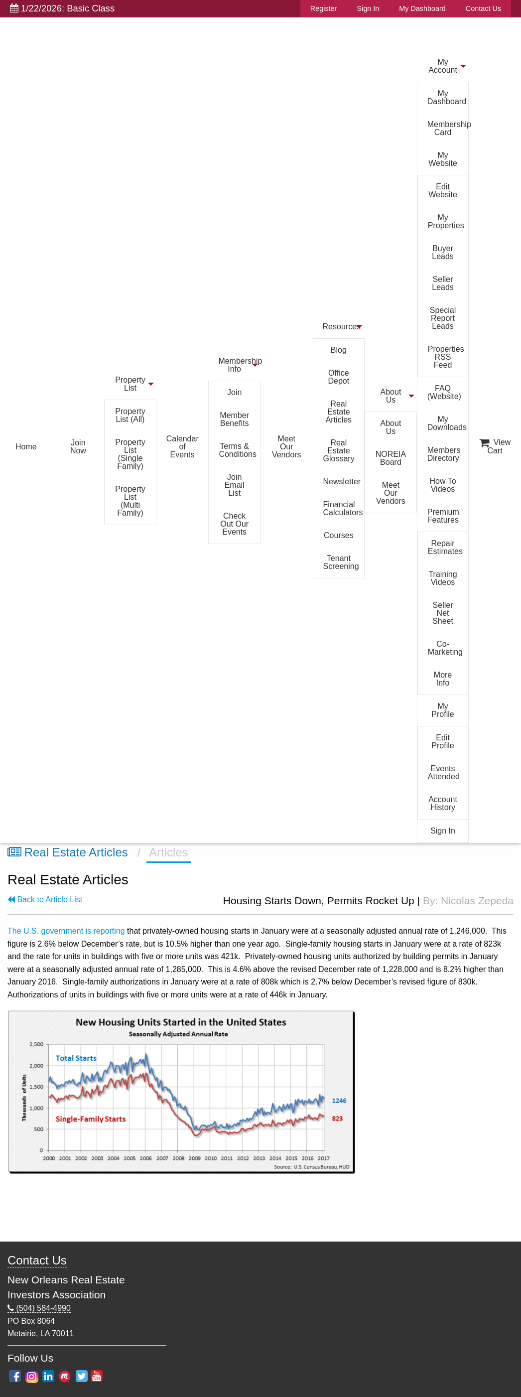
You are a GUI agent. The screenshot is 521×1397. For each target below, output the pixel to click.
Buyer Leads (443, 252)
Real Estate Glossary (339, 450)
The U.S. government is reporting (66, 931)
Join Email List (235, 485)
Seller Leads (443, 283)
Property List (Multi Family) (130, 501)
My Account (442, 66)
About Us (391, 396)
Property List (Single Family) (130, 454)
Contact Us (483, 8)
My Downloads (447, 423)
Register (323, 8)
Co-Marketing (445, 648)
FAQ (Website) (444, 392)
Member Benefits (234, 419)
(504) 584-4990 (39, 1308)
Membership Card (448, 128)
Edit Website (442, 190)
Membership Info (239, 365)
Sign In (368, 8)
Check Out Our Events (234, 524)
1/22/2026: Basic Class (62, 8)
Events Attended (444, 772)
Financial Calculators (343, 508)
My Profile (442, 710)
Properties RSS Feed (446, 357)
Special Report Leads (443, 318)
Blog (339, 350)
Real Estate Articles (339, 412)
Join (234, 392)
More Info (443, 679)
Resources (342, 326)
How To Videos (443, 485)
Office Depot (339, 377)
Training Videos (442, 578)
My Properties (446, 221)
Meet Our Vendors (286, 446)
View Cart (495, 446)
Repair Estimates (445, 547)
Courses (339, 535)
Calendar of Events (182, 446)
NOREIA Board (391, 458)
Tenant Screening (341, 562)
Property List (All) (130, 415)
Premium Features (443, 516)
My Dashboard (422, 8)
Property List (130, 384)
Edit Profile (442, 741)
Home (26, 446)
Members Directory (444, 454)
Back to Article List (44, 899)
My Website (442, 159)
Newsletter (342, 481)
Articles (168, 852)
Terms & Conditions (238, 450)
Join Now (78, 446)
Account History (442, 803)
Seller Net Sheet (442, 613)
